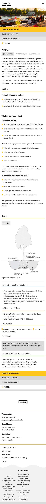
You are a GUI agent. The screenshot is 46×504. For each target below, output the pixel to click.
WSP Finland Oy (8, 478)
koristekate (35, 343)
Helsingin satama (23, 478)
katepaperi (31, 346)
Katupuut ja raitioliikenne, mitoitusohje (16, 329)
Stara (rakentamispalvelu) (23, 490)
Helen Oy (8, 476)
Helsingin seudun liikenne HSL (8, 481)
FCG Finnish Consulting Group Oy (23, 481)
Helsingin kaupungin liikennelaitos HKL (23, 475)
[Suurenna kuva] (8, 223)
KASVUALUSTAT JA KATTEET (11, 39)
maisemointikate (9, 346)
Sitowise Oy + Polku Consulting (23, 493)
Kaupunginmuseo (23, 497)
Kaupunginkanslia (8, 497)
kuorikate (18, 343)
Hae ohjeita (6, 454)
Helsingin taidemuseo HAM (23, 485)
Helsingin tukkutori (9, 494)
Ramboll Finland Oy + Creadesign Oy (9, 489)
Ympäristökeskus (23, 499)
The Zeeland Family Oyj (8, 499)
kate (4, 348)
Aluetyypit (6, 451)
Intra (4, 461)
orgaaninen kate (8, 343)
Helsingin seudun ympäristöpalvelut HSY (8, 485)
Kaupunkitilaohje (9, 448)
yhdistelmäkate (20, 346)
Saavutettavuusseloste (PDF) (14, 458)
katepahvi (38, 346)
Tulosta (6, 43)
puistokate (26, 343)
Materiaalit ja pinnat (10, 34)
